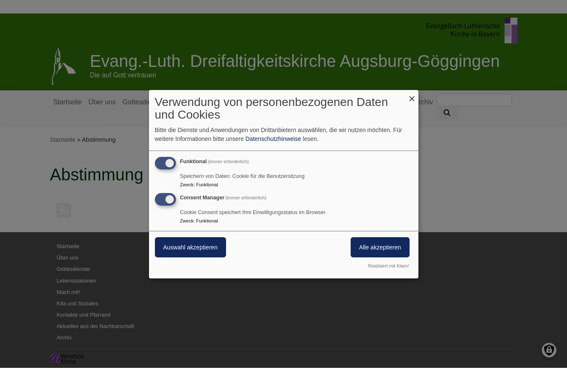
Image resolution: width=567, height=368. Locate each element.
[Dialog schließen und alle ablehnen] (412, 95)
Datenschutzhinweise (273, 138)
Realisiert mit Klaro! (388, 265)
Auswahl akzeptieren (190, 247)
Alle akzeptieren (380, 247)
